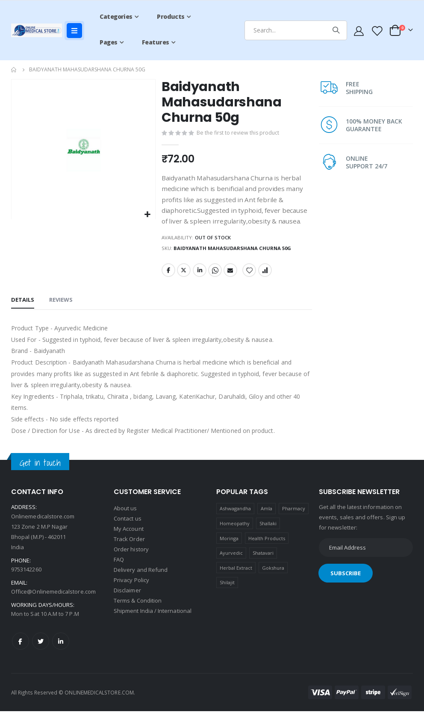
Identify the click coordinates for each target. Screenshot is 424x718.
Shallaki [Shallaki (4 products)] (268, 530)
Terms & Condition (138, 608)
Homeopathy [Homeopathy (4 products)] (235, 530)
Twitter (183, 277)
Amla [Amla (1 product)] (266, 515)
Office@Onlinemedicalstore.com (53, 598)
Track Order (129, 546)
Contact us (127, 526)
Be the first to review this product (238, 134)
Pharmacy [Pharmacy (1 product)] (294, 515)
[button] (146, 214)
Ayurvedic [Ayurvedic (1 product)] (231, 559)
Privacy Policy (131, 587)
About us (125, 515)
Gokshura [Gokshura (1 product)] (273, 574)
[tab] (22, 307)
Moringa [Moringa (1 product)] (229, 545)
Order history (131, 556)
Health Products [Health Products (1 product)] (267, 545)
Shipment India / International (152, 618)
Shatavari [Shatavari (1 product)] (263, 559)
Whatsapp (215, 277)
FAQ (119, 567)
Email (231, 277)
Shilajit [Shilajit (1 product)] (227, 589)
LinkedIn (199, 277)
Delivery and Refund (141, 577)
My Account (129, 536)
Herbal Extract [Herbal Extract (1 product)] (236, 574)
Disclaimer (127, 597)
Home (14, 70)
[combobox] (296, 30)
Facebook (167, 277)
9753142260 (26, 576)
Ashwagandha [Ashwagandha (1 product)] (235, 515)
